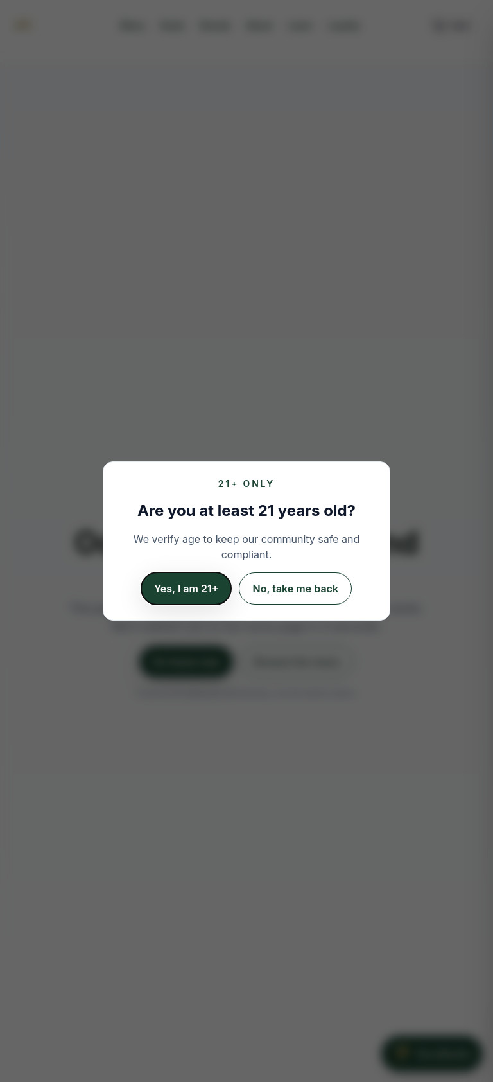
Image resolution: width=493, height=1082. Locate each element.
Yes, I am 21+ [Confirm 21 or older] (186, 588)
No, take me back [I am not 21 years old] (295, 588)
